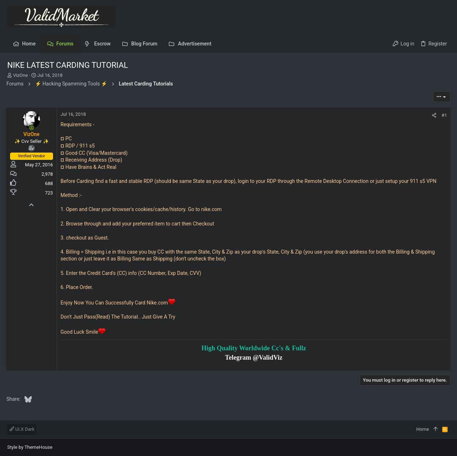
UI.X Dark (22, 429)
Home (422, 429)
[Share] (433, 115)
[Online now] (32, 127)
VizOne (20, 75)
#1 (443, 115)
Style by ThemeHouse (29, 447)
